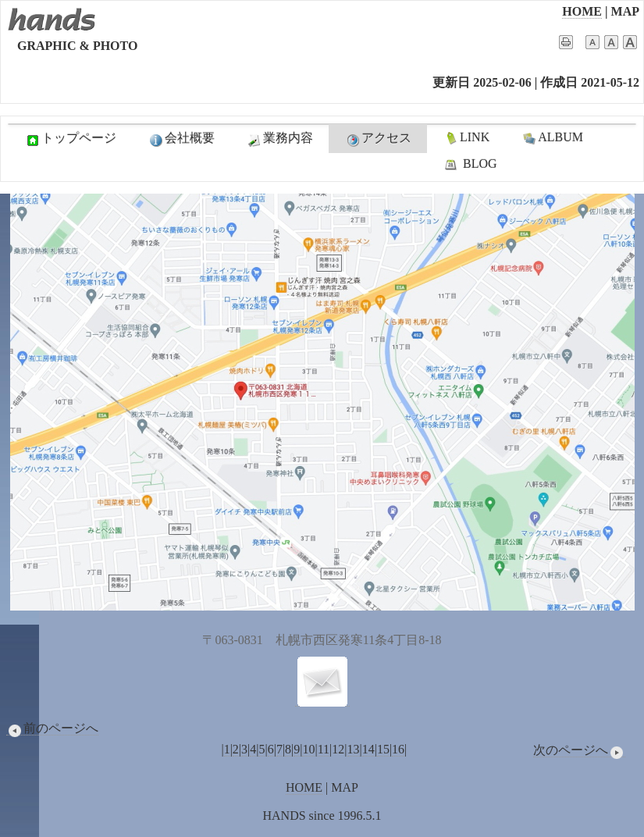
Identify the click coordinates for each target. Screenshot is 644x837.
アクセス (377, 139)
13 (353, 749)
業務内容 (279, 139)
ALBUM (552, 137)
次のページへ (579, 750)
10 (308, 749)
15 (383, 749)
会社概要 (181, 139)
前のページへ (52, 728)
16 (398, 749)
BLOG (470, 164)
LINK (466, 137)
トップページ (70, 139)
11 (323, 749)
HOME (582, 11)
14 (368, 749)
